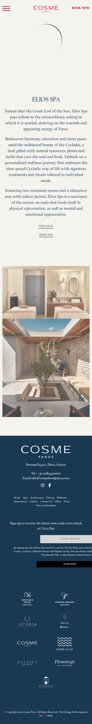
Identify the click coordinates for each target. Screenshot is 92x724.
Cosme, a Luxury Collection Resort (31, 551)
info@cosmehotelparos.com (50, 478)
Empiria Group (61, 551)
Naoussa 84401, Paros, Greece (46, 465)
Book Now (81, 8)
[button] (6, 9)
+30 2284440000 (49, 473)
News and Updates (46, 505)
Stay (25, 498)
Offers (58, 501)
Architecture (37, 498)
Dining (50, 498)
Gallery (34, 501)
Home (17, 498)
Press (66, 501)
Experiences (20, 501)
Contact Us (46, 501)
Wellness (61, 498)
